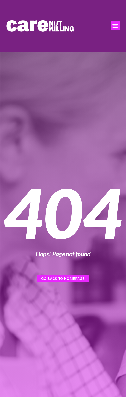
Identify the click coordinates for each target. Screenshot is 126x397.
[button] (115, 25)
